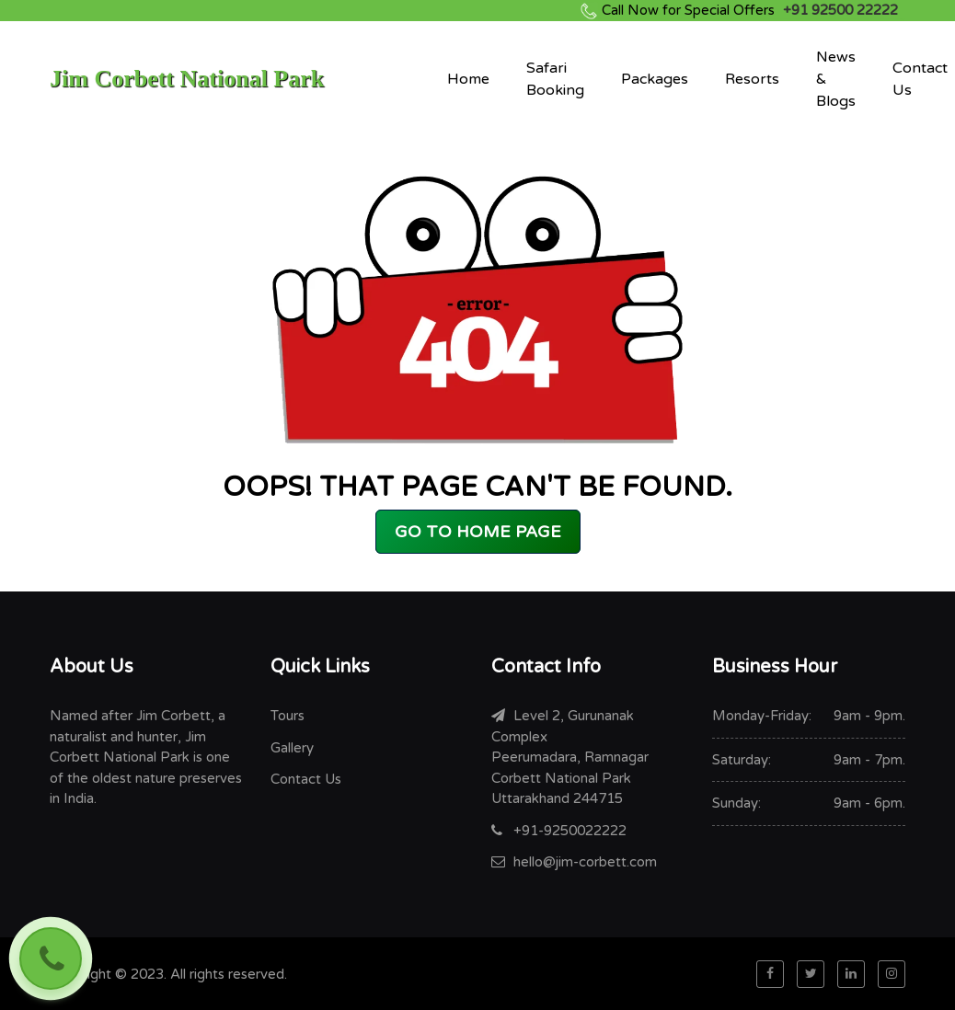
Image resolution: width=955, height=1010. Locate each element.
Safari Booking (555, 79)
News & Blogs (836, 79)
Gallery (292, 748)
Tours (287, 715)
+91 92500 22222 (750, 10)
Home (468, 79)
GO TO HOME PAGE (478, 532)
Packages (654, 79)
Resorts (752, 79)
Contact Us (920, 79)
